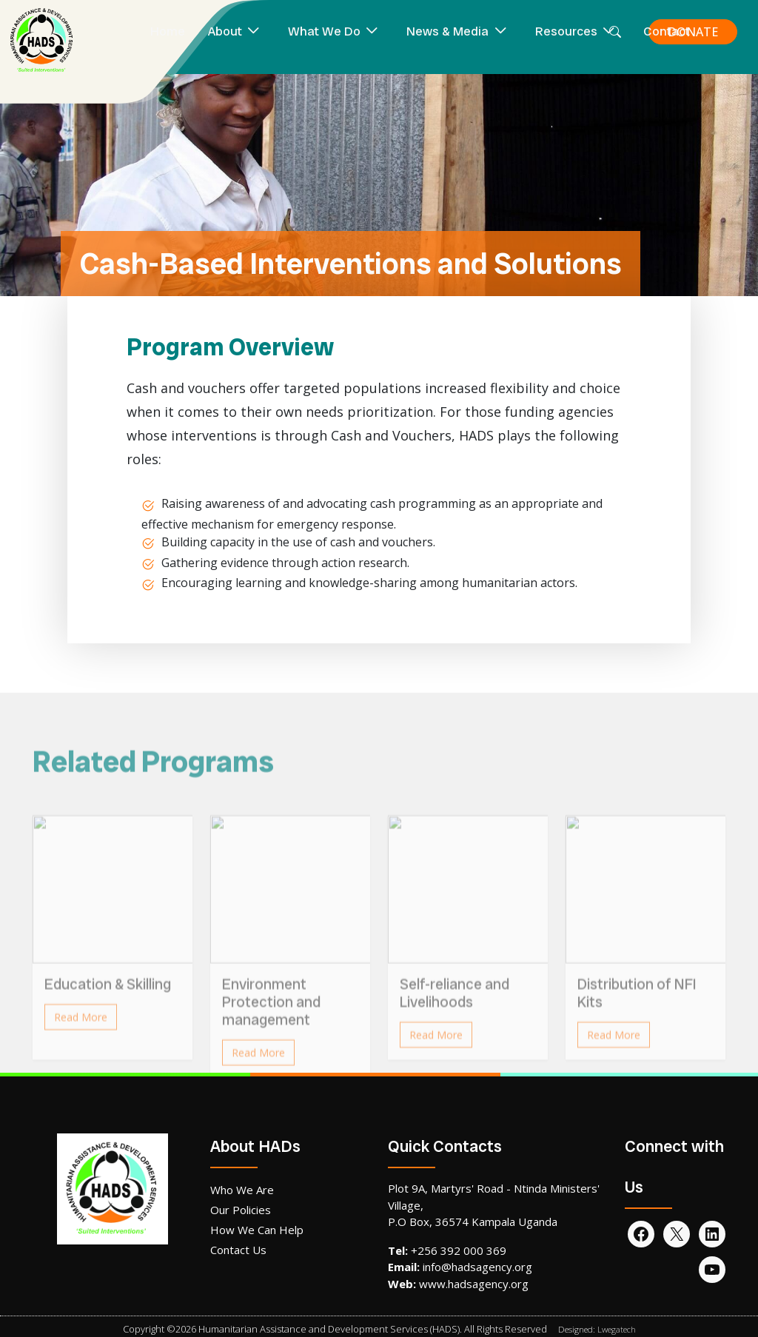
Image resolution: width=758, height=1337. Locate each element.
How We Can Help (256, 1229)
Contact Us (238, 1249)
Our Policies (240, 1209)
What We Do (324, 31)
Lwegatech (616, 1329)
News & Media (447, 31)
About (225, 31)
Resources (566, 31)
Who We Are (242, 1189)
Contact (666, 31)
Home (167, 31)
